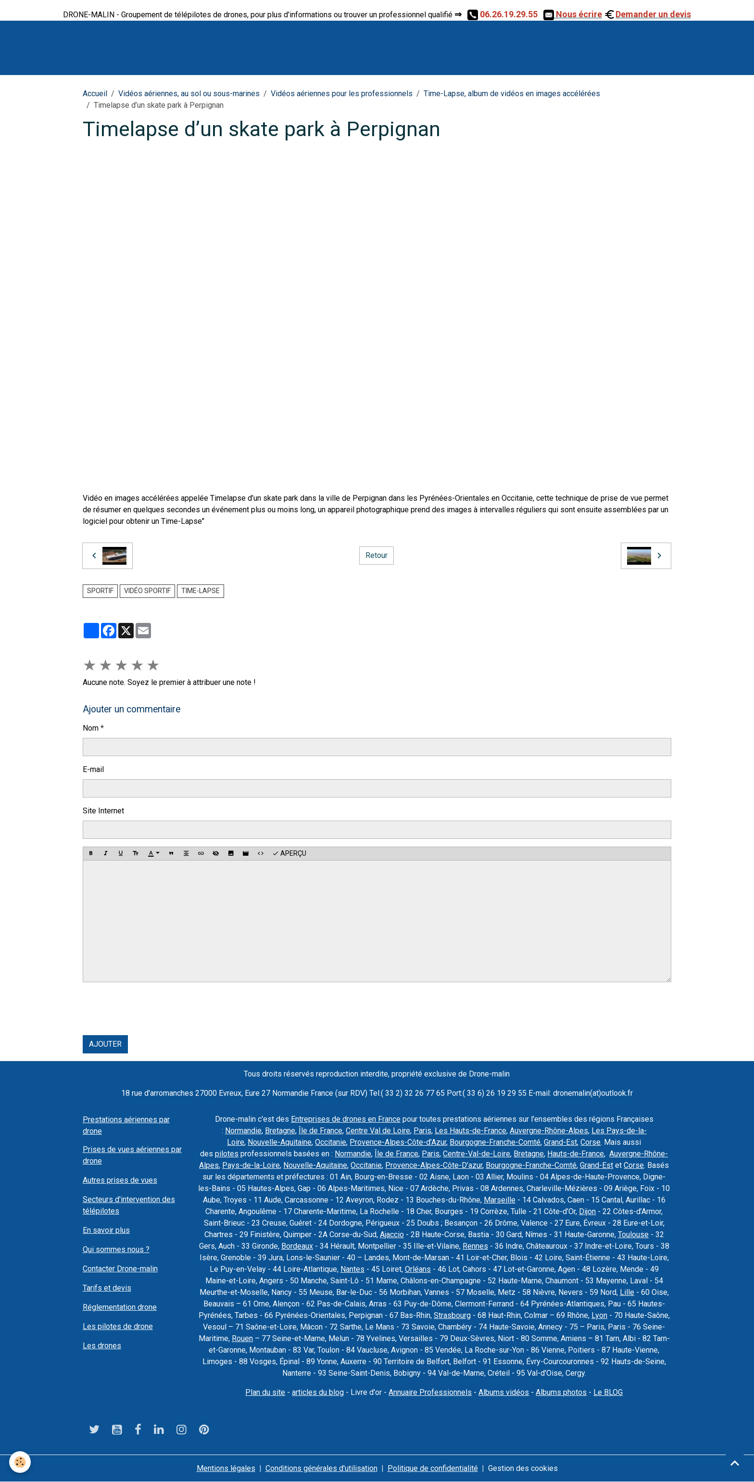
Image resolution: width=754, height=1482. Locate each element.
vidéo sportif (147, 591)
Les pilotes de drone (118, 1326)
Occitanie (330, 1142)
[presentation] (156, 1008)
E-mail (93, 769)
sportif (100, 591)
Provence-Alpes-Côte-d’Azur (398, 1142)
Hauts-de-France (575, 1153)
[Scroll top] (735, 1463)
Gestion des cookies (523, 1468)
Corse (590, 1142)
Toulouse (633, 1234)
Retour (376, 555)
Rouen (242, 1338)
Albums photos (561, 1392)
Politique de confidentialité (433, 1468)
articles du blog (318, 1392)
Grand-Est (560, 1142)
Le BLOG (608, 1392)
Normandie (243, 1130)
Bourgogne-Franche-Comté (495, 1142)
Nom (91, 728)
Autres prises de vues (120, 1180)
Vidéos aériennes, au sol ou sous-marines (189, 93)
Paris (422, 1130)
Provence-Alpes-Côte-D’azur (433, 1165)
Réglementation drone (120, 1307)
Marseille (499, 1199)
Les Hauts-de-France (470, 1130)
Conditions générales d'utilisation (321, 1468)
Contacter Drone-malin (120, 1268)
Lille (627, 1292)
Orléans (418, 1269)
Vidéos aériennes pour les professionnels (342, 93)
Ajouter (105, 1044)
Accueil (95, 93)
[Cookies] (20, 1462)
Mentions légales (226, 1468)
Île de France (320, 1130)
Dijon (587, 1211)
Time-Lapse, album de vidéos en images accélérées (512, 93)
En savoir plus (106, 1230)
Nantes (352, 1269)
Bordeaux (297, 1246)
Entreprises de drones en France (346, 1119)
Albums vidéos (503, 1392)
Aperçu (289, 853)
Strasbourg (452, 1315)
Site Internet (103, 810)
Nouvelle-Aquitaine (280, 1142)
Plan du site (265, 1392)
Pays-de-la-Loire (251, 1165)
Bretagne (280, 1130)
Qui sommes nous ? (116, 1249)
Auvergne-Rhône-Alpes (549, 1130)
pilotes (227, 1153)
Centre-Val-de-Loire (476, 1153)
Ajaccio (392, 1234)
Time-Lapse (200, 591)
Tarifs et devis (107, 1287)
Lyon (599, 1315)
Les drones (102, 1345)
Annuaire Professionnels (430, 1392)
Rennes (475, 1246)
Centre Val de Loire (378, 1130)
